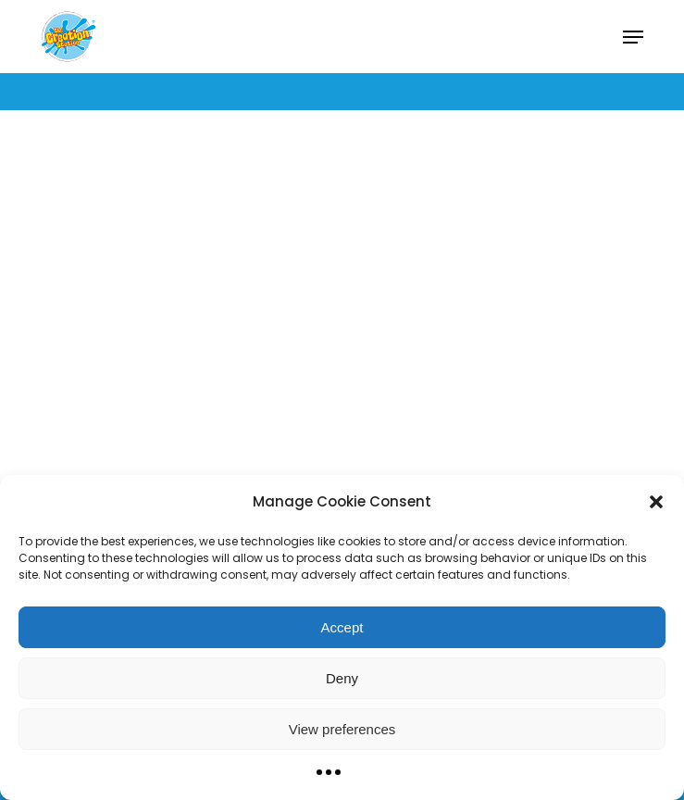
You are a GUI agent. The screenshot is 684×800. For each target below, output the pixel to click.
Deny (342, 678)
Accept (342, 627)
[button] (656, 502)
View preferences (342, 729)
